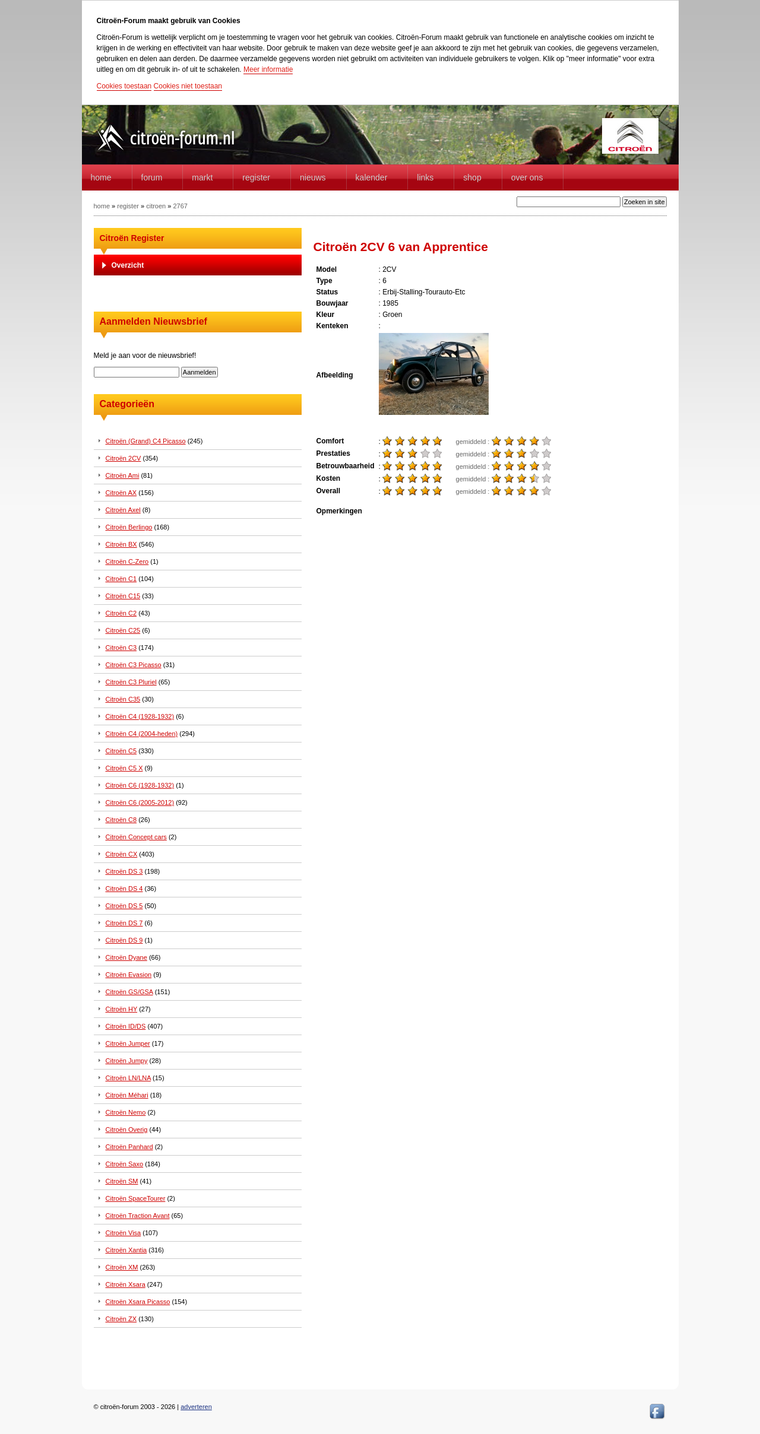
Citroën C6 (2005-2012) (140, 802)
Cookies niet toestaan (188, 86)
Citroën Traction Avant (138, 1215)
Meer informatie (268, 69)
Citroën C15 (123, 595)
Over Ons (527, 177)
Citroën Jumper (128, 1043)
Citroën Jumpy (127, 1060)
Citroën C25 (123, 630)
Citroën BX (121, 544)
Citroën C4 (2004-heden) (142, 733)
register (128, 206)
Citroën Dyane (126, 957)
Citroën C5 (121, 750)
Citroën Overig (127, 1129)
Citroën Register (132, 238)
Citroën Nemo (126, 1112)
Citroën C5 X (124, 768)
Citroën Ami (123, 475)
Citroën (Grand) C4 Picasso (146, 441)
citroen (156, 206)
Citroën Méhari (127, 1095)
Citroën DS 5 (124, 905)
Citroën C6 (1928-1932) (140, 785)
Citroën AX (121, 492)
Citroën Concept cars (136, 836)
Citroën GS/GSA (129, 991)
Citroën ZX (121, 1318)
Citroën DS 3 (124, 871)
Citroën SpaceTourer (136, 1198)
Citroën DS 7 (124, 923)
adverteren (196, 1406)
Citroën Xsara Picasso (138, 1301)
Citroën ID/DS (126, 1026)
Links (425, 177)
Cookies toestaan (124, 86)
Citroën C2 (121, 613)
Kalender (372, 177)
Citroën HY (122, 1009)
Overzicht (128, 265)
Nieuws (313, 177)
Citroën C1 (121, 578)
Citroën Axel (123, 509)
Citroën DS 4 (124, 888)
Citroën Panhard (129, 1146)
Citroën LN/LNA (128, 1077)
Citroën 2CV (123, 458)
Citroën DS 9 (124, 940)
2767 (180, 206)
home (101, 177)
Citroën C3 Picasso (134, 664)
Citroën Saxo (125, 1163)
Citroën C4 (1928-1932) (140, 716)
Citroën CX (122, 854)
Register (256, 177)
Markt (202, 177)
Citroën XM (122, 1267)
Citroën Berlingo (129, 527)
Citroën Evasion (129, 974)
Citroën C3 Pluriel (131, 682)
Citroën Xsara (125, 1284)
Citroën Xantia (126, 1250)
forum (152, 177)
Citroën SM (122, 1181)
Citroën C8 (121, 819)
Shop (472, 177)
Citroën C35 (123, 699)
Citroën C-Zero (127, 561)
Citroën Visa (123, 1232)
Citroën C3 (121, 647)
